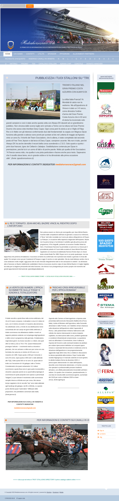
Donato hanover (94, 64)
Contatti (30, 54)
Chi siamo (18, 54)
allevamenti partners (83, 54)
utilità (41, 54)
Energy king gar (13, 69)
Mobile (61, 492)
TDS (33, 64)
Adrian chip (65, 64)
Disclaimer (56, 492)
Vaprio (40, 69)
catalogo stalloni (48, 64)
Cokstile (79, 64)
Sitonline (49, 492)
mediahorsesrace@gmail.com (70, 164)
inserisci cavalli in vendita (41, 59)
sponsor (52, 54)
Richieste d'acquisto (15, 59)
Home (7, 54)
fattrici (13, 64)
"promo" (24, 64)
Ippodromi (64, 54)
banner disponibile (55, 69)
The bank (29, 69)
